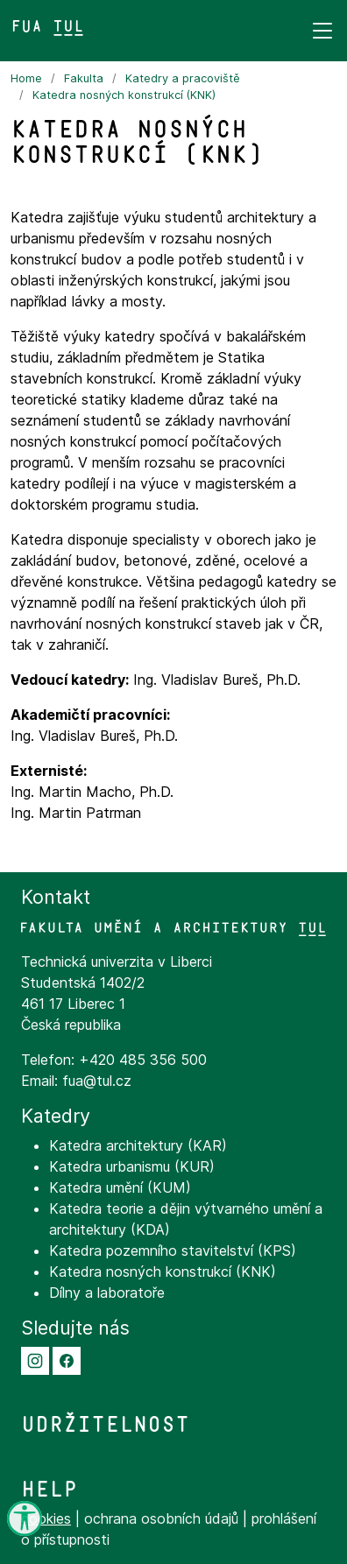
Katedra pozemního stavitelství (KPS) (172, 1250)
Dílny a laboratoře (107, 1292)
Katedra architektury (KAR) (138, 1145)
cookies (46, 1518)
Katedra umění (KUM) (120, 1187)
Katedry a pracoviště (182, 78)
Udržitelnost (105, 1424)
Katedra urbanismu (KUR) (132, 1166)
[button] (35, 1359)
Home (26, 78)
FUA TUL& (47, 27)
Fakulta (83, 78)
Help (49, 1489)
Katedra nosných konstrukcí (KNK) (124, 95)
